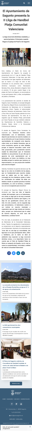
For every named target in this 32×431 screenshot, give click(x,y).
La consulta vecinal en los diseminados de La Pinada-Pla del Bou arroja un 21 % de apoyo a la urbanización (16, 287)
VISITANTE (17, 399)
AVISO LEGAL (19, 419)
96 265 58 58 (16, 412)
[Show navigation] (29, 3)
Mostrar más (16, 383)
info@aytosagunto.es (16, 415)
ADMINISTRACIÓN (25, 399)
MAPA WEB (12, 419)
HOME (4, 399)
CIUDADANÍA (10, 399)
